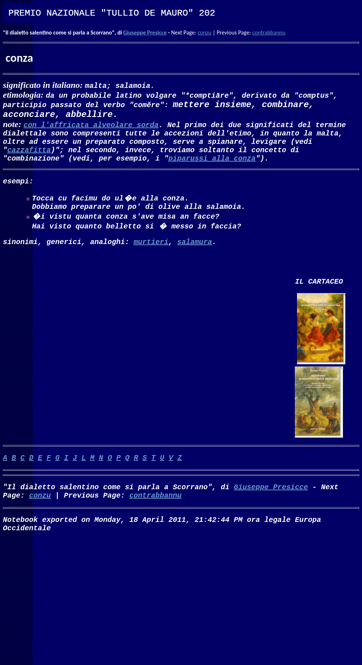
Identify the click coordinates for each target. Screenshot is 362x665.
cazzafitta (29, 154)
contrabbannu (268, 32)
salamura (194, 252)
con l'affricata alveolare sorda (91, 125)
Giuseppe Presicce (145, 32)
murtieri (151, 252)
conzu (204, 32)
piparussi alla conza (212, 164)
